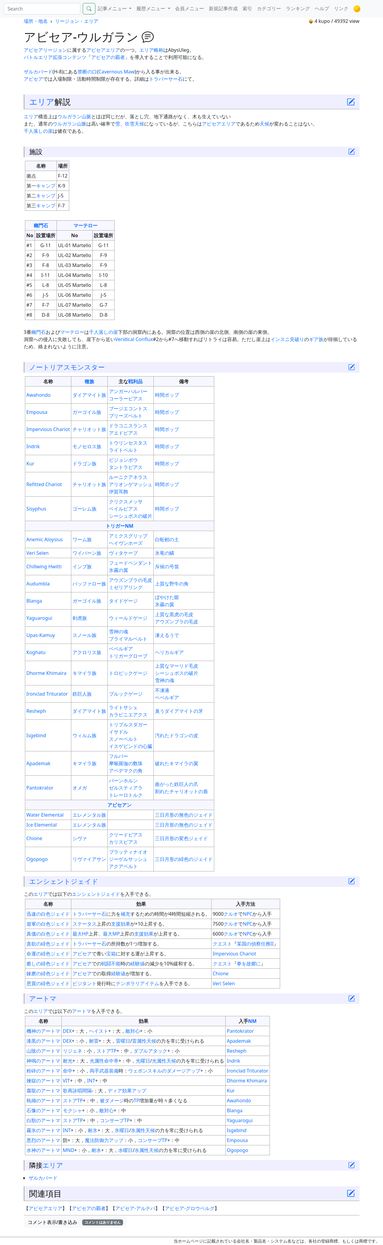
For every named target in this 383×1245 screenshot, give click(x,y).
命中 (68, 1070)
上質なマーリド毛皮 (176, 666)
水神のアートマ (43, 1150)
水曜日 (125, 1150)
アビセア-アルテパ (135, 1208)
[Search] (42, 8)
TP (136, 1100)
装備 (114, 1070)
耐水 (96, 1150)
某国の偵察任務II (255, 943)
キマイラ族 (85, 673)
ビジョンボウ (123, 460)
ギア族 (316, 339)
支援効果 (120, 924)
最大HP (81, 933)
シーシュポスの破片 (130, 516)
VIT (66, 1080)
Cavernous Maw (116, 71)
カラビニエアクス (128, 714)
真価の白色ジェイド (48, 933)
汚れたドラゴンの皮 (176, 735)
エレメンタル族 (89, 815)
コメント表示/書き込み (75, 1222)
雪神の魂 (118, 631)
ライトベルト (123, 450)
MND (68, 1150)
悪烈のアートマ (43, 1140)
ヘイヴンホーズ (126, 543)
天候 (139, 123)
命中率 (111, 1060)
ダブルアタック (150, 1051)
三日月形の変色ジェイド (181, 838)
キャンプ (45, 185)
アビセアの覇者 (108, 57)
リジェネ (72, 1051)
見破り (297, 339)
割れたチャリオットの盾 (181, 791)
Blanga (34, 601)
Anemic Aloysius (44, 539)
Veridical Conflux (134, 339)
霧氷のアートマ (43, 1130)
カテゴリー (269, 8)
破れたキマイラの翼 (176, 763)
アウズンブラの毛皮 (130, 580)
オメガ (80, 787)
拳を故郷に (249, 963)
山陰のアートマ (43, 1051)
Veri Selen (37, 553)
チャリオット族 (89, 429)
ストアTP (107, 1051)
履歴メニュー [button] (151, 8)
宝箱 (111, 953)
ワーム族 (82, 539)
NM (252, 1021)
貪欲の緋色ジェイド (48, 943)
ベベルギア (121, 648)
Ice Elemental (41, 824)
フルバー (118, 756)
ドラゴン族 (85, 463)
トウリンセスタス (128, 442)
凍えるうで (167, 635)
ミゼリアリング (126, 587)
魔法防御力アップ (104, 1140)
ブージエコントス (128, 408)
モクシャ (72, 1110)
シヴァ (80, 838)
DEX (67, 1031)
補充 (125, 914)
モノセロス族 (87, 446)
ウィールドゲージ (128, 618)
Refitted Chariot (44, 484)
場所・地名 (36, 21)
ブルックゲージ (126, 694)
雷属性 (139, 1041)
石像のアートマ (43, 1110)
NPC (247, 914)
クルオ (231, 914)
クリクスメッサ (126, 501)
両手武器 (99, 1070)
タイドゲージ (123, 601)
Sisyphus (36, 508)
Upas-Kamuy (40, 635)
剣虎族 (80, 618)
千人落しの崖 (38, 131)
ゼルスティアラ (126, 787)
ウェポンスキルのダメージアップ (164, 1070)
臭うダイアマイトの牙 (179, 711)
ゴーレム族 (85, 508)
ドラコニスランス (128, 425)
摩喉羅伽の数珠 (126, 763)
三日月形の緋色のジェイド (184, 859)
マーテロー (85, 225)
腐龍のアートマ (43, 1090)
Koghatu (36, 652)
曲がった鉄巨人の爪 (176, 784)
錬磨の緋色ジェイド (48, 973)
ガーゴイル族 (87, 412)
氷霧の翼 (118, 570)
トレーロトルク (126, 795)
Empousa (37, 412)
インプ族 (82, 566)
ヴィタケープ (123, 553)
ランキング (298, 8)
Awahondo (38, 395)
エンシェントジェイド (63, 881)
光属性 (97, 1060)
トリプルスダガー (128, 724)
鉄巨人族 (82, 694)
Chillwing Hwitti (44, 566)
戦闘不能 (111, 963)
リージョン (55, 50)
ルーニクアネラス (128, 477)
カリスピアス (123, 842)
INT (91, 1080)
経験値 (137, 963)
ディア (115, 1090)
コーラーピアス (126, 398)
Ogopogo (37, 859)
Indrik (33, 446)
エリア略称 (151, 50)
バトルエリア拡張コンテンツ (55, 57)
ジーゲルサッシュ (128, 859)
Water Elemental (45, 815)
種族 (89, 381)
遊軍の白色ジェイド (48, 924)
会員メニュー (189, 8)
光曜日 (143, 1060)
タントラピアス (126, 467)
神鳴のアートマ (43, 1060)
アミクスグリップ (128, 535)
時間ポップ (167, 395)
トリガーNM (119, 526)
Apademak (38, 763)
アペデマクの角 (126, 770)
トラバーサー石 (166, 79)
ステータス (85, 924)
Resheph (36, 711)
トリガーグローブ (128, 656)
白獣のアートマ (43, 1120)
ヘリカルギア (169, 652)
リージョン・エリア (76, 21)
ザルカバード (38, 71)
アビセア (33, 50)
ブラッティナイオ (128, 852)
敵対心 (132, 1031)
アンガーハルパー (128, 391)
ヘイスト (98, 1031)
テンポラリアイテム (137, 983)
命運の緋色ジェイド (48, 953)
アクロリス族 (87, 652)
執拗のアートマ (43, 1100)
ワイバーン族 (87, 553)
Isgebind (36, 735)
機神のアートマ (43, 1031)
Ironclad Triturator (47, 694)
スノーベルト (123, 739)
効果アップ (134, 1090)
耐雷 (94, 1041)
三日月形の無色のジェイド (184, 815)
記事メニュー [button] (113, 8)
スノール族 (85, 635)
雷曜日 (123, 1041)
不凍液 (162, 690)
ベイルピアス (123, 508)
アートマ (43, 998)
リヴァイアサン (89, 859)
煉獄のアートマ (43, 1080)
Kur (30, 463)
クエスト (222, 943)
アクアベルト (123, 866)
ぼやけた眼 (167, 597)
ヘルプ (322, 8)
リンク (341, 8)
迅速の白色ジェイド (48, 914)
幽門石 (41, 225)
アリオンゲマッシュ (130, 484)
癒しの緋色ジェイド (48, 963)
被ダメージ (112, 1100)
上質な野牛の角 (172, 583)
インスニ (280, 339)
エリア (41, 101)
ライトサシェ (123, 707)
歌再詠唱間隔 (77, 1090)
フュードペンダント (130, 563)
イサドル (118, 731)
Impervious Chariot (48, 429)
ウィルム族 (85, 735)
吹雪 (129, 123)
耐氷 (92, 1130)
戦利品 (135, 381)
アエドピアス (123, 433)
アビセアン (119, 805)
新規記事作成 (223, 8)
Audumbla (38, 583)
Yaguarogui (39, 618)
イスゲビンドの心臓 (130, 746)
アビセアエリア (103, 50)
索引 (247, 8)
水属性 (141, 1150)
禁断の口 (87, 71)
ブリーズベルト (126, 415)
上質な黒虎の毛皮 (174, 614)
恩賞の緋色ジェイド (48, 983)
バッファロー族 (89, 583)
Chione (34, 838)
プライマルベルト (128, 638)
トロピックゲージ (128, 673)
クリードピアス (126, 834)
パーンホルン (123, 780)
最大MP (111, 933)
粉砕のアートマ (43, 1070)
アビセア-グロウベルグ (190, 1208)
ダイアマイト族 (89, 395)
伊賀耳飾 (118, 491)
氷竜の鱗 (164, 553)
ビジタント (85, 983)
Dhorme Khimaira (46, 673)
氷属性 (138, 1130)
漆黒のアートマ (43, 1041)
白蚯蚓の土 (167, 539)
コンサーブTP (115, 1120)
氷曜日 (122, 1130)
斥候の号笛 (167, 566)
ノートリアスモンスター (67, 367)
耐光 (68, 1060)
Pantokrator (40, 787)
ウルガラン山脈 (74, 116)
